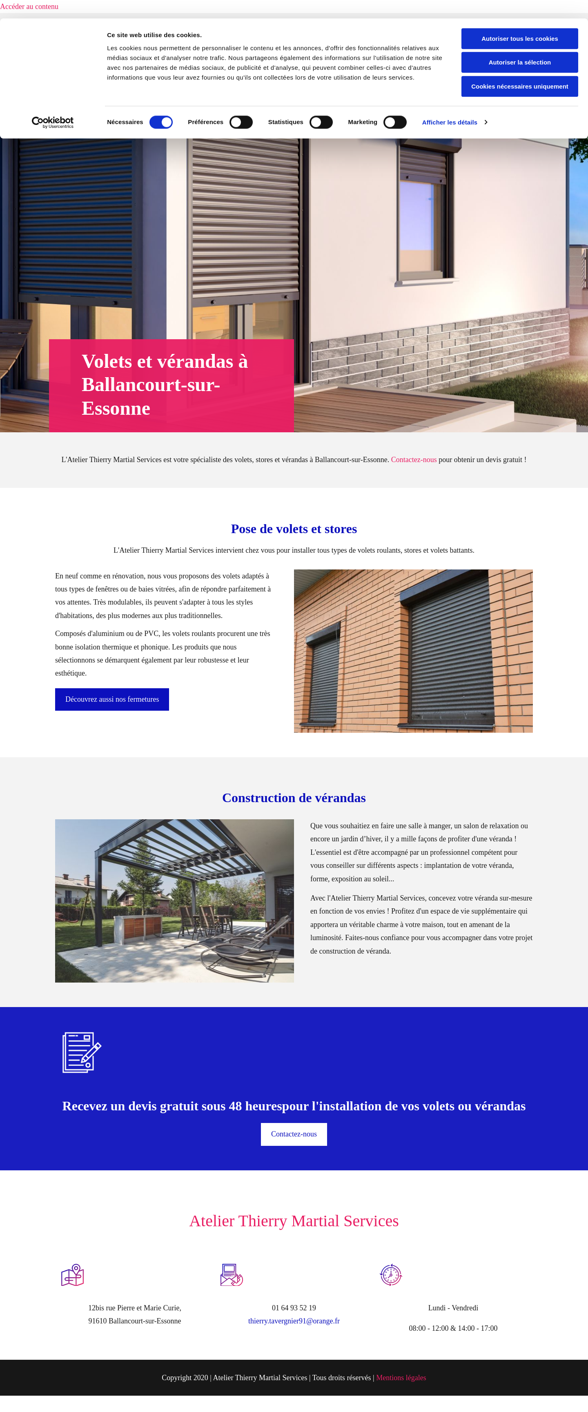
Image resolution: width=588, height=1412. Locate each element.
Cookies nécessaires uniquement (519, 67)
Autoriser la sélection (520, 44)
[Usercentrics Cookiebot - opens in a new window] (53, 104)
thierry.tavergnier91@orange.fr (294, 1321)
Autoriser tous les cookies (519, 20)
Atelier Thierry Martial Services (294, 1221)
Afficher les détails (449, 103)
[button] (112, 699)
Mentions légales (401, 1378)
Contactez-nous (414, 460)
